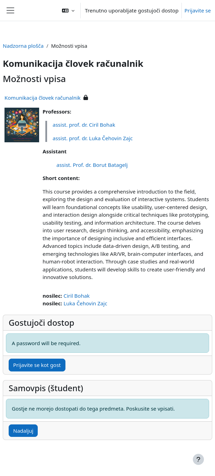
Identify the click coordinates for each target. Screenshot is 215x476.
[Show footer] (198, 459)
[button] (68, 10)
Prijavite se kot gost (37, 364)
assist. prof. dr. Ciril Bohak (84, 124)
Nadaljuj (23, 430)
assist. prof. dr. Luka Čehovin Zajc (93, 138)
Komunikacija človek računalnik (43, 97)
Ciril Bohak (76, 295)
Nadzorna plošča (23, 45)
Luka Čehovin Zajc (85, 303)
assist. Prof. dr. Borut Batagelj (92, 164)
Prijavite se (198, 10)
